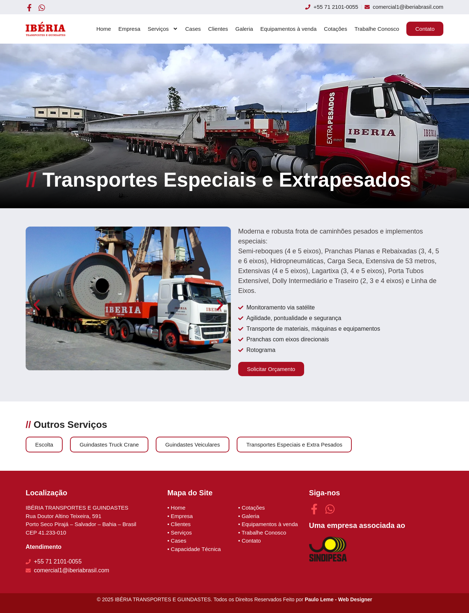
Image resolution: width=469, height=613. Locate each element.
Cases (193, 29)
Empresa (129, 29)
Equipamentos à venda (289, 29)
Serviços (163, 29)
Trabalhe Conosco (376, 29)
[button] (36, 305)
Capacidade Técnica (196, 549)
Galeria (244, 29)
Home (103, 29)
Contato (251, 540)
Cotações (335, 29)
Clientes (218, 29)
